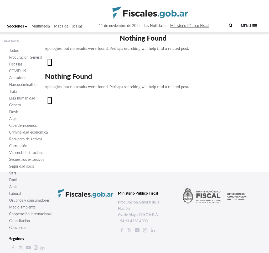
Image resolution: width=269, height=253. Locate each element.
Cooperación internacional (30, 214)
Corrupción (18, 146)
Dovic (14, 111)
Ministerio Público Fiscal (189, 25)
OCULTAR (11, 40)
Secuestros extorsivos (26, 159)
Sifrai (13, 173)
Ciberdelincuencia (23, 125)
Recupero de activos (25, 139)
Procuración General (25, 57)
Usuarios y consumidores (29, 200)
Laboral (15, 193)
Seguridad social (22, 166)
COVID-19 (17, 71)
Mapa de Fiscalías (68, 26)
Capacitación (19, 220)
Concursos (17, 227)
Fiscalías (15, 64)
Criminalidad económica (28, 132)
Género (15, 105)
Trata (13, 91)
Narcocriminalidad (24, 84)
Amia (13, 186)
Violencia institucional (26, 152)
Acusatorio (18, 77)
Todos (14, 50)
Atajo (13, 118)
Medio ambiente (22, 207)
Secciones (17, 26)
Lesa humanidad (22, 98)
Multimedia (41, 26)
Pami (13, 180)
